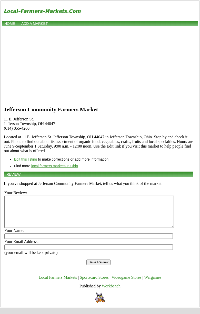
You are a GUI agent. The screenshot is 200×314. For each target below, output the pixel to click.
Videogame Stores (127, 283)
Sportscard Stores (94, 283)
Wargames (152, 283)
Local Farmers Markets (58, 283)
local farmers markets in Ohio (54, 166)
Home (9, 23)
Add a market (34, 23)
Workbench (111, 292)
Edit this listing (25, 159)
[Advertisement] (100, 66)
